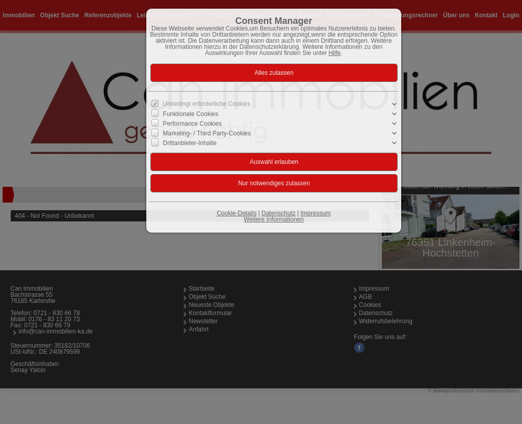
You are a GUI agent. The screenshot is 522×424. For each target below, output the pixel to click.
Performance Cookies (192, 123)
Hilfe (334, 52)
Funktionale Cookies (191, 114)
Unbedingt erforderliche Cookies (206, 103)
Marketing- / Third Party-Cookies (207, 133)
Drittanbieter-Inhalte (190, 143)
